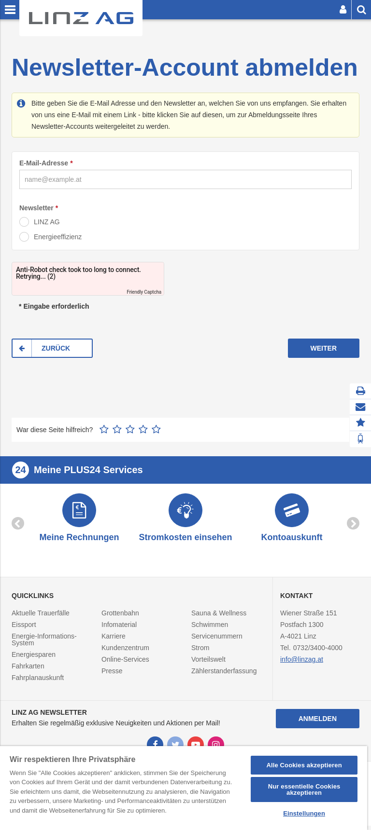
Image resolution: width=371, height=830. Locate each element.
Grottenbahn (120, 618)
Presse (112, 676)
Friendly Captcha (144, 292)
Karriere (113, 641)
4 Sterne (143, 429)
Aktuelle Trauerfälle (41, 618)
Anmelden (318, 723)
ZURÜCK (56, 348)
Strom (200, 652)
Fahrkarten (28, 671)
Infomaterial (119, 629)
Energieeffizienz (58, 237)
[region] (183, 788)
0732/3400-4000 (317, 652)
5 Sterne (156, 429)
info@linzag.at (301, 664)
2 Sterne (117, 429)
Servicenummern (217, 641)
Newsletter (36, 208)
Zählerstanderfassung (224, 676)
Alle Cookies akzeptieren (304, 765)
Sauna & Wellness (218, 618)
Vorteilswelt (208, 664)
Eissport (24, 629)
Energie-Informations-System (44, 644)
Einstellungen (304, 813)
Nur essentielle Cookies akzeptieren (304, 789)
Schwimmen (209, 629)
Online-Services (125, 664)
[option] (79, 521)
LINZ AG (47, 222)
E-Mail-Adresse (43, 163)
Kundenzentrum (125, 652)
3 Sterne (130, 429)
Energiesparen (34, 659)
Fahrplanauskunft (38, 682)
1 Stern (104, 429)
